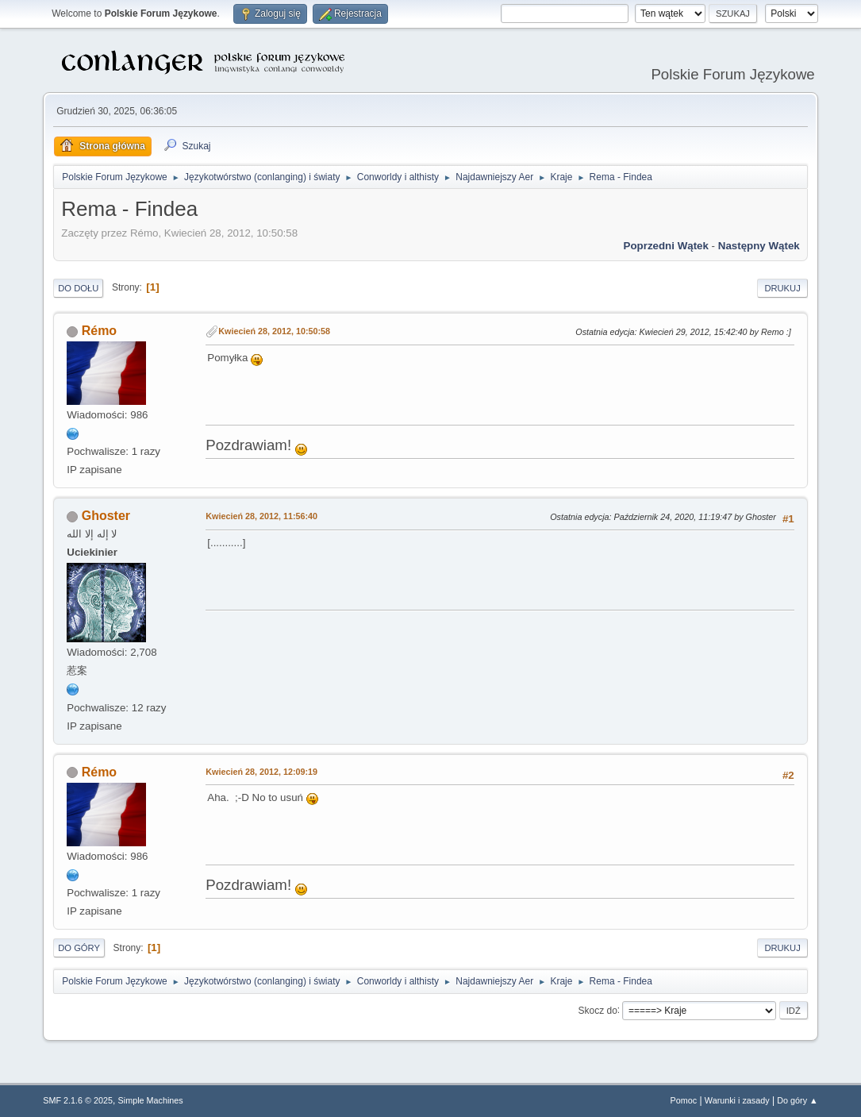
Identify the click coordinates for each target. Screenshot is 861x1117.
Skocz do (597, 1009)
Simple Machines (150, 1100)
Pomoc (684, 1100)
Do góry (79, 948)
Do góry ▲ (797, 1100)
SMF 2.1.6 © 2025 (78, 1100)
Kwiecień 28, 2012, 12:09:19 (261, 771)
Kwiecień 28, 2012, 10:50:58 (274, 331)
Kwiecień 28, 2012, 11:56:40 (261, 516)
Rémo (99, 330)
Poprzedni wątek (666, 246)
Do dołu (78, 288)
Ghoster (106, 515)
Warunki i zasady (737, 1100)
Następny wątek (759, 246)
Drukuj (782, 288)
